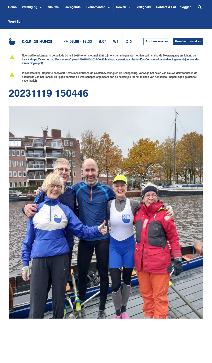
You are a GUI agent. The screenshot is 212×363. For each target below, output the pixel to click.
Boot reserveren (157, 41)
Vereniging (29, 7)
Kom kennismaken (188, 41)
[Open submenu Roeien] (129, 7)
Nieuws (53, 7)
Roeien (121, 7)
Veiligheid (144, 7)
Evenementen (95, 7)
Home (12, 7)
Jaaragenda (72, 7)
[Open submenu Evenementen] (109, 7)
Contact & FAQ (167, 7)
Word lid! (15, 21)
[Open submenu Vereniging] (40, 7)
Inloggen (185, 7)
